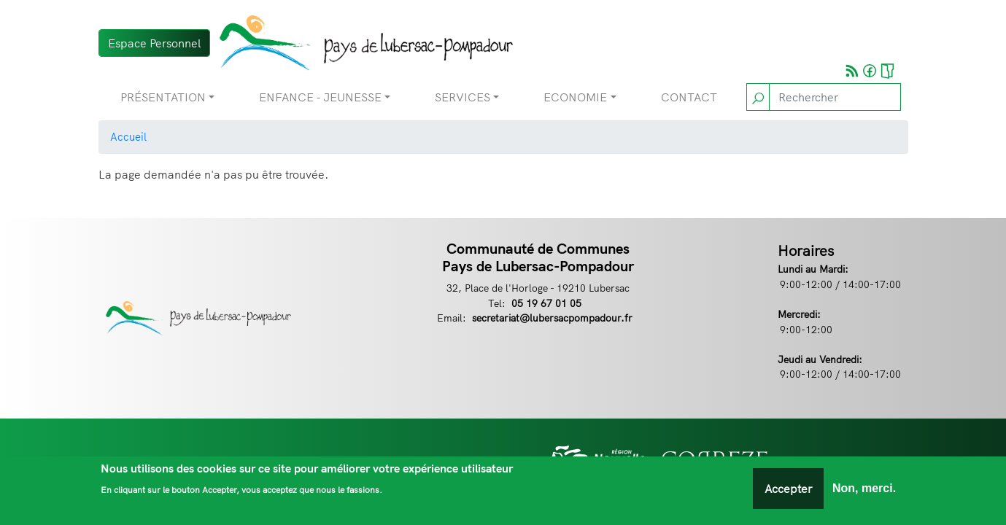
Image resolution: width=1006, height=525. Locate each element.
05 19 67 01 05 (546, 303)
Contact (689, 97)
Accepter (788, 492)
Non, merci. (864, 492)
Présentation (163, 97)
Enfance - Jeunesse (320, 97)
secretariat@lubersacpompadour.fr (552, 317)
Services (462, 97)
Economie (575, 97)
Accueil (128, 137)
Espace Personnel (154, 43)
